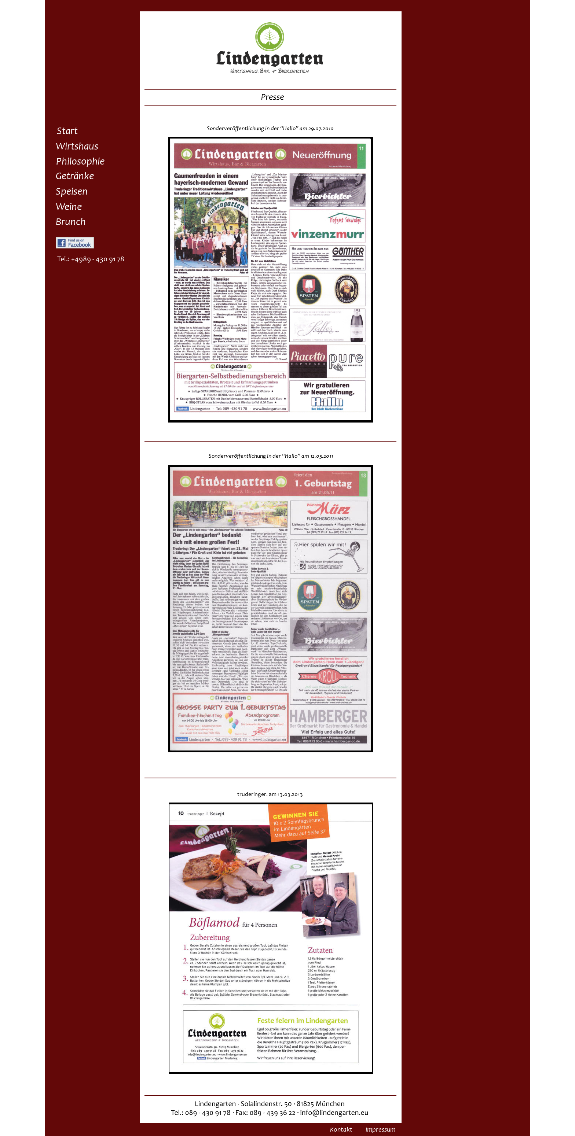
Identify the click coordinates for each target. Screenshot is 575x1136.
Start (67, 132)
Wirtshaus (77, 147)
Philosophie (80, 162)
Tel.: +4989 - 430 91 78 (90, 259)
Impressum (380, 1130)
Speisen (72, 192)
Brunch (71, 223)
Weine (69, 208)
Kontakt (341, 1130)
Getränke (75, 177)
